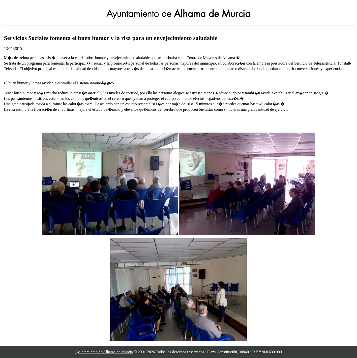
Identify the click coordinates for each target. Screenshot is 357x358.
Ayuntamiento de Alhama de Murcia (104, 352)
